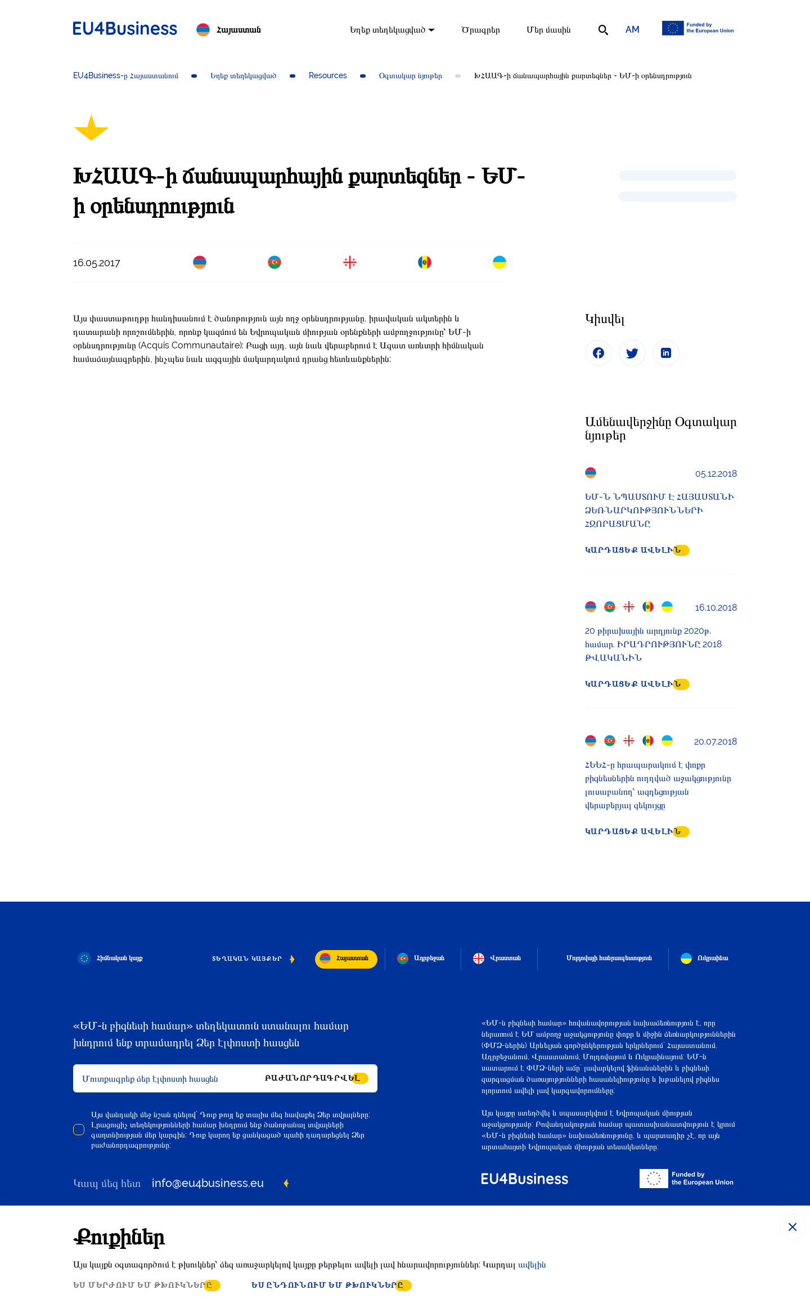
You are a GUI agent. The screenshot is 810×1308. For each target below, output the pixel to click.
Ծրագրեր (480, 29)
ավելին (532, 1264)
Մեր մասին (548, 29)
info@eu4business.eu (208, 1183)
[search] (603, 30)
